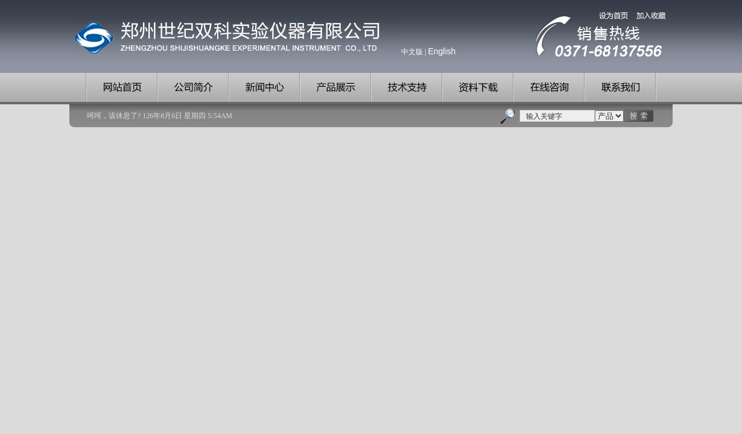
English (441, 51)
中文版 (412, 52)
